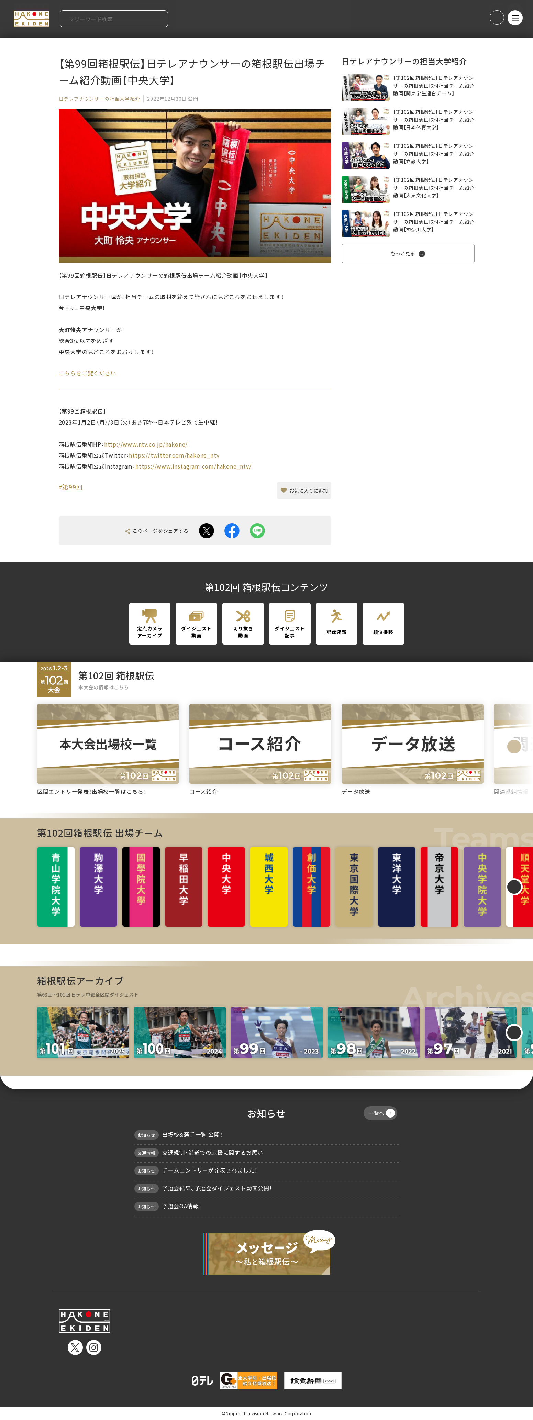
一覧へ (382, 1113)
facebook (232, 530)
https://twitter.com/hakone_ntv (174, 455)
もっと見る (403, 253)
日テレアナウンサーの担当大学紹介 (99, 98)
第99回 (72, 486)
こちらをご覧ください (87, 373)
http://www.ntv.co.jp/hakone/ (146, 444)
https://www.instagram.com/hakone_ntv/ (193, 466)
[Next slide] (514, 746)
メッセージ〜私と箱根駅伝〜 (266, 1252)
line (257, 530)
